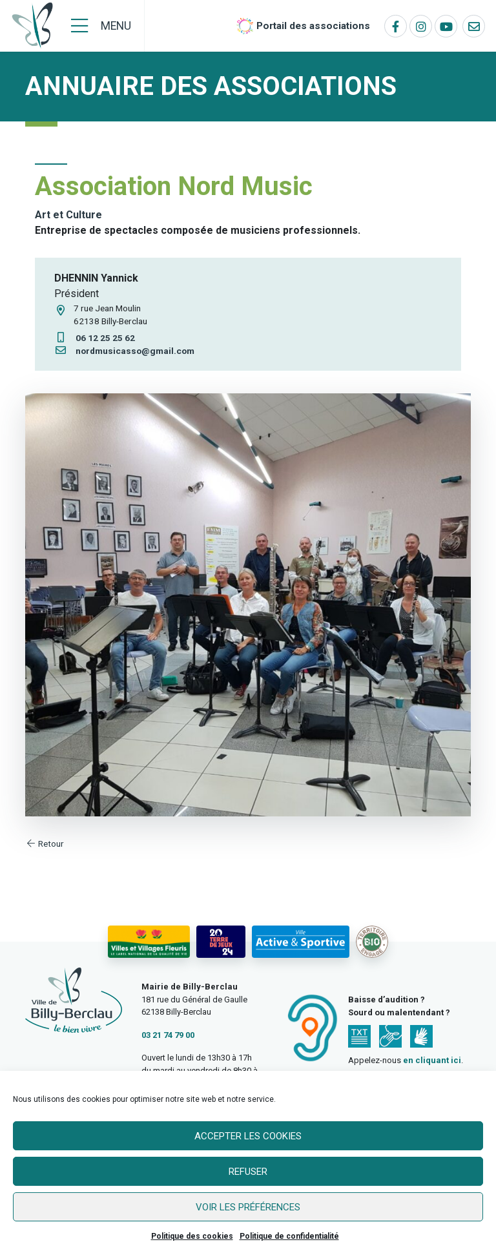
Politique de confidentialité (289, 1236)
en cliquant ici (432, 1060)
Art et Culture (68, 215)
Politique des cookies (192, 1236)
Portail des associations (313, 26)
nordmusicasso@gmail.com (124, 351)
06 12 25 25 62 (94, 338)
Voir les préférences (248, 1207)
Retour (44, 843)
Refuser (248, 1171)
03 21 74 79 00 (167, 1035)
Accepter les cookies (248, 1136)
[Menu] (101, 26)
